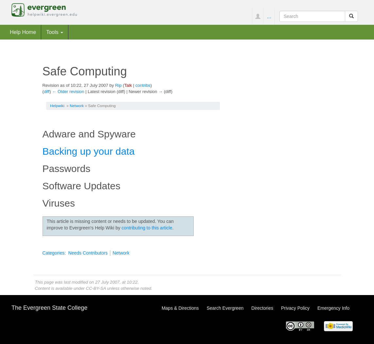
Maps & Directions (180, 308)
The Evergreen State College (49, 308)
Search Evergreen (224, 308)
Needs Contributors (88, 253)
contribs (143, 85)
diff (46, 91)
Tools (54, 32)
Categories (54, 253)
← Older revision (68, 91)
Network (77, 105)
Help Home (23, 32)
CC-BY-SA (96, 288)
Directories (262, 308)
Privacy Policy (295, 308)
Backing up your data (89, 151)
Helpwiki (57, 105)
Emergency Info (333, 308)
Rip (118, 85)
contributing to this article (147, 227)
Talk (128, 85)
